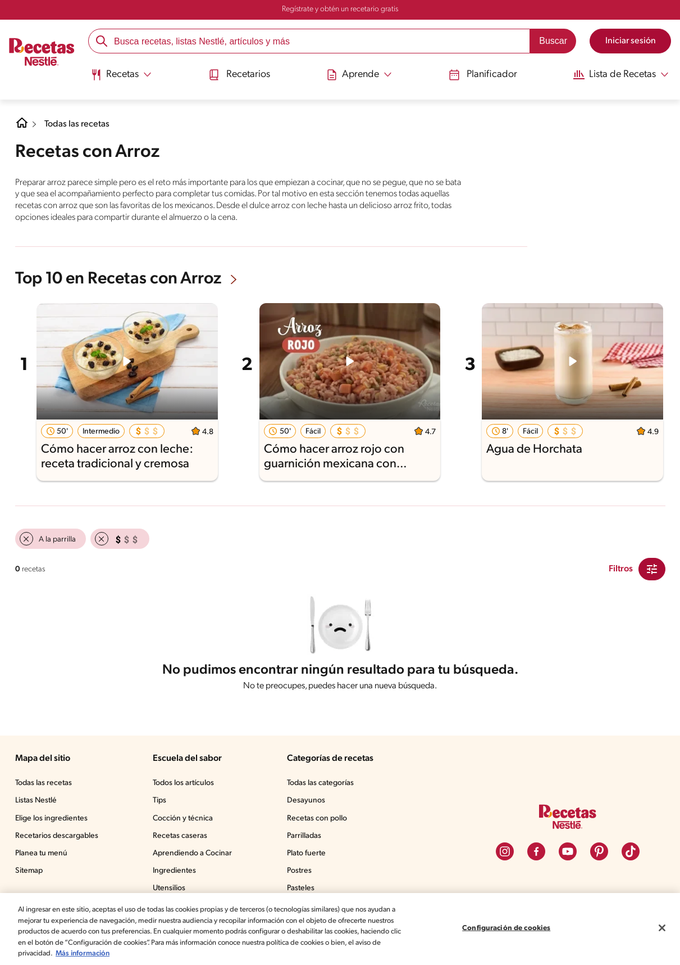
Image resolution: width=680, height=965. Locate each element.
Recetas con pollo (320, 821)
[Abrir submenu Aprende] (358, 75)
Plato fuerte (309, 855)
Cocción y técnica (186, 821)
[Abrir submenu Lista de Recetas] (617, 75)
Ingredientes (176, 873)
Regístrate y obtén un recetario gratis (339, 9)
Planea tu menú (42, 855)
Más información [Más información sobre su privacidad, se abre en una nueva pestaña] (170, 953)
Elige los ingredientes (52, 821)
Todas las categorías (324, 785)
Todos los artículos (187, 785)
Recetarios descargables (58, 838)
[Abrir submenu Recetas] (123, 75)
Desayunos (308, 803)
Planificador (478, 74)
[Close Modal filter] (651, 568)
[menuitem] (123, 79)
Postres (302, 873)
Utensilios (172, 890)
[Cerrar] (662, 928)
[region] (340, 929)
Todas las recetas (79, 124)
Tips (162, 803)
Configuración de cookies (506, 928)
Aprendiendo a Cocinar (195, 855)
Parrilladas (307, 838)
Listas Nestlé (37, 803)
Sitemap (29, 873)
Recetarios (240, 74)
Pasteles (304, 890)
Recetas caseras (184, 838)
